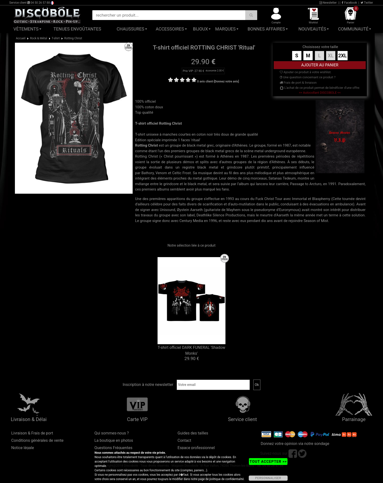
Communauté (353, 28)
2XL (342, 56)
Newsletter (328, 2)
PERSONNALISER (268, 478)
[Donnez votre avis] (226, 81)
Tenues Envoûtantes (77, 28)
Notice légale (22, 447)
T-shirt (56, 38)
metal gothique (205, 178)
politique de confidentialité (226, 479)
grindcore (234, 167)
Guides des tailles (193, 433)
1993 (230, 199)
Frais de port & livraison (298, 82)
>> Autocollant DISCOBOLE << (320, 92)
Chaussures (130, 28)
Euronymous (289, 210)
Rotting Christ (73, 38)
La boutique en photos (113, 440)
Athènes (240, 145)
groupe (175, 145)
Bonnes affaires (266, 28)
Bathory (147, 173)
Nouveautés (312, 28)
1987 (287, 145)
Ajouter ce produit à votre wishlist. (305, 72)
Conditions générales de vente (37, 440)
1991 (332, 184)
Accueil (20, 38)
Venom (161, 173)
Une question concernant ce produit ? (308, 77)
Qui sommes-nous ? (111, 433)
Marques (225, 28)
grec (210, 145)
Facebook (349, 2)
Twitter (367, 2)
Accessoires (170, 28)
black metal (196, 145)
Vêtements (26, 28)
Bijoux (200, 28)
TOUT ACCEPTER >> (268, 461)
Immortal (299, 199)
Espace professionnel (196, 447)
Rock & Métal (38, 38)
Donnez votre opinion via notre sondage (295, 443)
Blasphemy (321, 199)
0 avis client (205, 81)
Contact (184, 440)
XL (331, 56)
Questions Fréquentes (113, 447)
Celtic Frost (181, 173)
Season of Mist (316, 221)
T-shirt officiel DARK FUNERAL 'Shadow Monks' (191, 350)
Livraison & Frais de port (32, 433)
